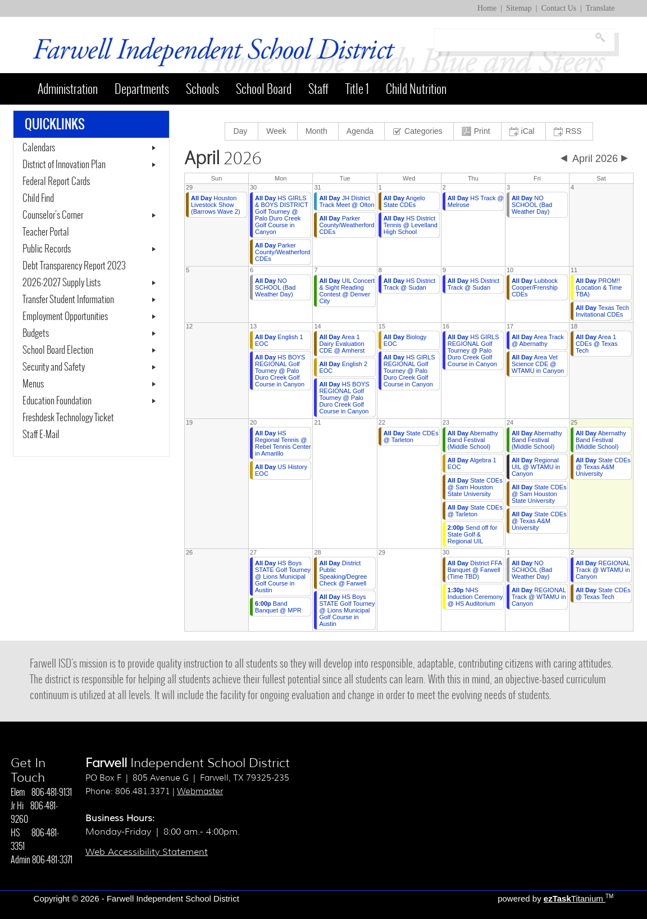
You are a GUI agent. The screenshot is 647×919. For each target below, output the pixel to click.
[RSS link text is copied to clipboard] (569, 131)
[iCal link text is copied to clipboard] (524, 131)
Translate (600, 8)
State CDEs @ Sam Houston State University (475, 487)
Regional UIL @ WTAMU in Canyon (536, 467)
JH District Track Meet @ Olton (346, 201)
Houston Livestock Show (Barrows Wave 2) (215, 205)
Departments (142, 89)
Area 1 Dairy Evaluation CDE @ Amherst (341, 344)
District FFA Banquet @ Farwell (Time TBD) (475, 570)
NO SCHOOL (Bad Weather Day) (532, 205)
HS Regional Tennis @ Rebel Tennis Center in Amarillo (283, 443)
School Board (263, 89)
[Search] (513, 40)
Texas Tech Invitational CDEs (602, 311)
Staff (318, 89)
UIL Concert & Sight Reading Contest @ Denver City (347, 290)
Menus (33, 384)
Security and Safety (53, 367)
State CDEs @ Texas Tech (603, 593)
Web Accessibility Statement (146, 851)
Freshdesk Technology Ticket (81, 418)
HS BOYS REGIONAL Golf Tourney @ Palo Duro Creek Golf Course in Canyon (280, 371)
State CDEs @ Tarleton (411, 436)
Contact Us (559, 8)
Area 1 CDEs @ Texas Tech (597, 344)
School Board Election (57, 350)
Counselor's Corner (52, 215)
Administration (68, 89)
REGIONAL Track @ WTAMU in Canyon (539, 597)
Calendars (38, 148)
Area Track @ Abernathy (538, 340)
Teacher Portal (59, 232)
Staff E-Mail (54, 435)
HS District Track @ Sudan (409, 284)
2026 (223, 158)
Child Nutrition (416, 89)
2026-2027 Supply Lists (61, 283)
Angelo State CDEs (404, 201)
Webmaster (200, 791)
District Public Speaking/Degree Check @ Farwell (343, 573)
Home (486, 8)
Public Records (46, 249)
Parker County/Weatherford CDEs (282, 252)
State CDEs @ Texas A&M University (539, 521)
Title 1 (357, 89)
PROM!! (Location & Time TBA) (599, 287)
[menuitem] (241, 131)
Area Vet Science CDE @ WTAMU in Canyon (538, 364)
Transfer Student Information (68, 300)
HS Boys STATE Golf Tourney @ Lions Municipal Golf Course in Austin (283, 576)
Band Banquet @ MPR (278, 607)
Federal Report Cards (56, 181)
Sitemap (519, 8)
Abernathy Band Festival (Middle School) (473, 440)
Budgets (35, 333)
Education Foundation (57, 401)
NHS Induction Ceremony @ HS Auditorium (475, 597)
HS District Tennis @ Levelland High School (411, 225)
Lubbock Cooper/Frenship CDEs (535, 287)
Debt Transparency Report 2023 (91, 266)
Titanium (574, 898)
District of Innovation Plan (64, 165)
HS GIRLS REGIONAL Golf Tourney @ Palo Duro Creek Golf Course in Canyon (409, 371)
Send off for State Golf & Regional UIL (472, 534)
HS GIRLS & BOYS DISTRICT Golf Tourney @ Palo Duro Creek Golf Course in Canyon (281, 215)
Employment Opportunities (65, 316)
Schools (202, 89)
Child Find (38, 198)
